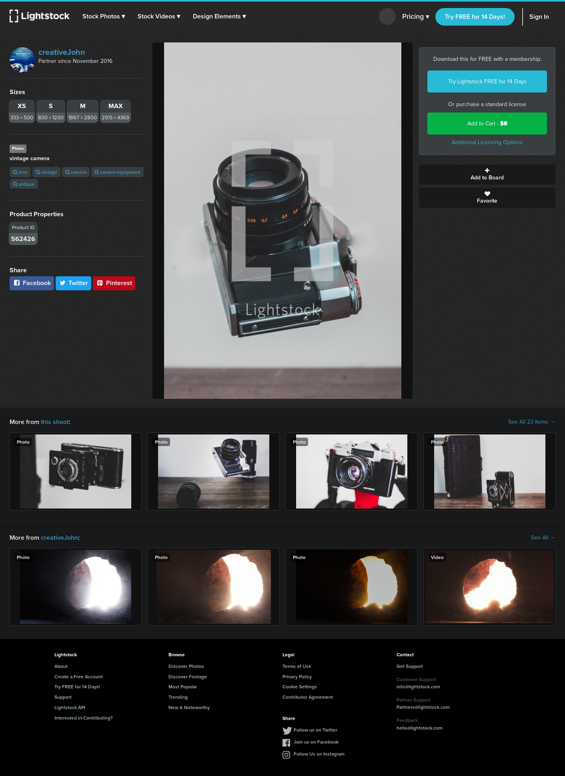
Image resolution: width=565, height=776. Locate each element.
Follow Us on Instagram (319, 753)
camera (75, 172)
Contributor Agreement (307, 697)
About (61, 666)
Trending (178, 697)
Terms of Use (296, 666)
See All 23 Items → (531, 422)
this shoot (55, 421)
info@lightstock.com (418, 686)
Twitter (73, 282)
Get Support (410, 666)
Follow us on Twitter (315, 729)
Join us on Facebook (316, 741)
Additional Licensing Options (487, 142)
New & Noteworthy (189, 707)
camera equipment (117, 172)
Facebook (32, 282)
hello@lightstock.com (420, 727)
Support (63, 697)
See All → (543, 538)
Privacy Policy (297, 676)
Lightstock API (69, 707)
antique (24, 184)
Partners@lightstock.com (423, 707)
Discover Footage (187, 676)
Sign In (539, 16)
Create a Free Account (78, 676)
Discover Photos (186, 666)
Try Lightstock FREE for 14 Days (487, 81)
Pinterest (114, 282)
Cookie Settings (299, 686)
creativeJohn (61, 52)
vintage (46, 172)
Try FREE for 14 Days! (475, 16)
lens (20, 172)
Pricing (415, 17)
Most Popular (182, 686)
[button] (103, 16)
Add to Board (487, 174)
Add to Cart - (487, 123)
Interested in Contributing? (83, 717)
